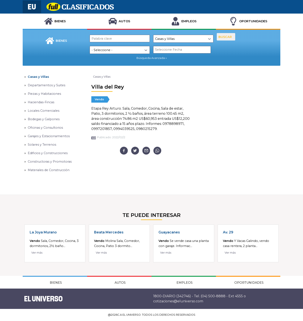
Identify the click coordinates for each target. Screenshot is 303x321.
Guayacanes (169, 232)
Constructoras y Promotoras (50, 161)
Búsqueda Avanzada (150, 58)
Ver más (36, 252)
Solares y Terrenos (42, 145)
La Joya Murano (43, 232)
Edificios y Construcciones (48, 153)
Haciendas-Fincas (41, 102)
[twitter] (135, 151)
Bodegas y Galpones (44, 119)
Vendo (99, 99)
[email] (146, 151)
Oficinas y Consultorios (45, 128)
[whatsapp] (157, 151)
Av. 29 (228, 232)
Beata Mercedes (109, 232)
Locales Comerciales (43, 111)
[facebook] (123, 151)
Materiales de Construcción (48, 170)
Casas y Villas (38, 77)
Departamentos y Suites (46, 85)
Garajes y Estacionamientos (49, 136)
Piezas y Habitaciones (44, 94)
